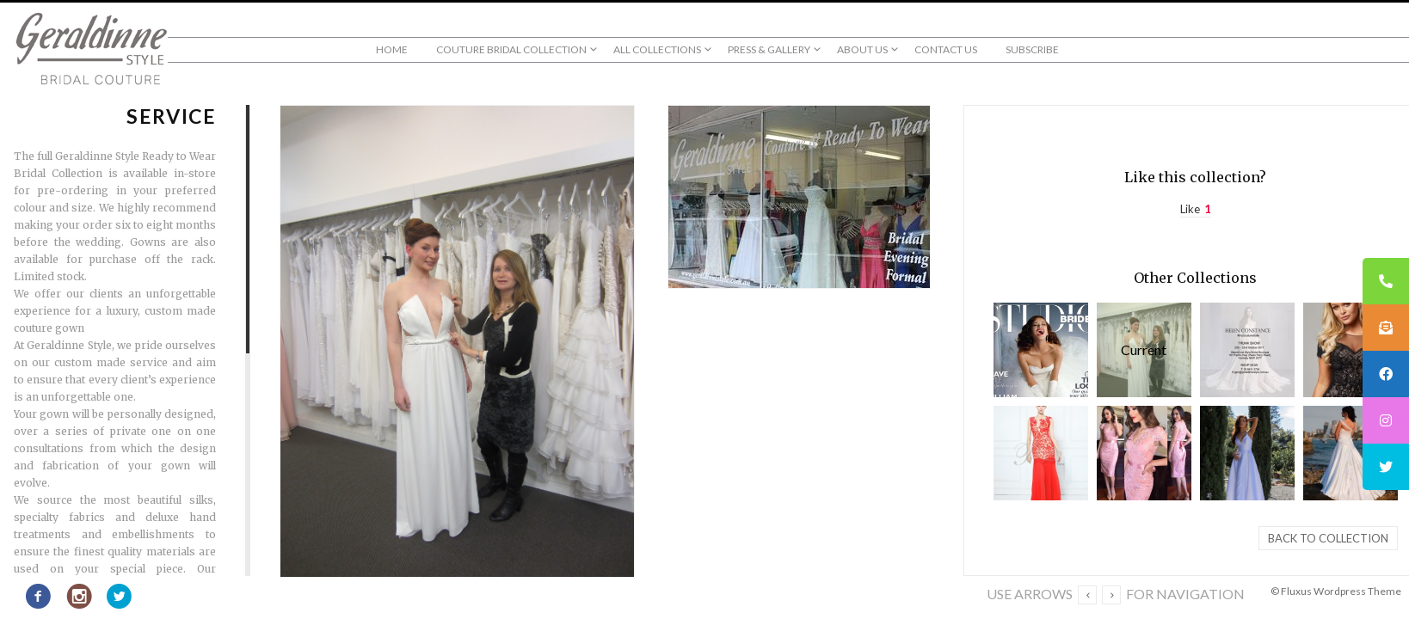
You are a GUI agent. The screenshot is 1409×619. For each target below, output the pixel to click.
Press (1041, 350)
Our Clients (1350, 453)
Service (1144, 350)
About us (862, 49)
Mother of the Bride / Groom (1144, 453)
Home (392, 49)
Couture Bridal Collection (511, 49)
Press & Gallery (769, 49)
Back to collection (1328, 538)
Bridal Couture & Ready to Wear (1247, 453)
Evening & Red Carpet (1041, 453)
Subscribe (1032, 49)
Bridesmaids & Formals (1350, 350)
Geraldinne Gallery (1247, 350)
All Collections (657, 49)
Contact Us (945, 49)
